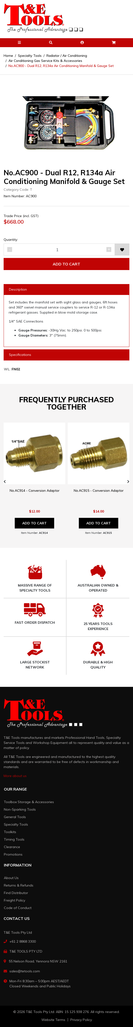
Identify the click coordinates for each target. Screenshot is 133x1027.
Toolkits (10, 832)
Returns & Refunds (18, 885)
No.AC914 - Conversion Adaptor (34, 490)
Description (18, 289)
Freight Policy (14, 900)
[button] (19, 42)
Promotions (13, 854)
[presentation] (5, 481)
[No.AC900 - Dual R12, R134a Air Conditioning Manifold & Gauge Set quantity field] (59, 249)
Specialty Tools (16, 824)
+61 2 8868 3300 (22, 941)
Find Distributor (16, 893)
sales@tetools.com (24, 971)
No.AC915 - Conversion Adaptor (99, 490)
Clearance (12, 847)
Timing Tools (14, 839)
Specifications (20, 354)
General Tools (15, 817)
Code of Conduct (17, 908)
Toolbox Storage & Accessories (29, 802)
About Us (11, 878)
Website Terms (53, 1019)
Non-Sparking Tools (20, 809)
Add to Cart (66, 264)
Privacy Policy (81, 1019)
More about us (15, 776)
